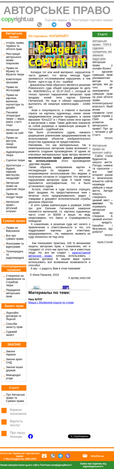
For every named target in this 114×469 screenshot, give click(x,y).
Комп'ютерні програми (13, 81)
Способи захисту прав (14, 325)
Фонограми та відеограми (15, 245)
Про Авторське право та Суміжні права (15, 398)
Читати (108, 137)
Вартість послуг (16, 423)
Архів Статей (105, 242)
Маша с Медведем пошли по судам (51, 302)
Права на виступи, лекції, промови (12, 142)
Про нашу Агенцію (17, 435)
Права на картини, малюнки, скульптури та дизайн (15, 101)
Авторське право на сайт (15, 131)
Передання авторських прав (13, 293)
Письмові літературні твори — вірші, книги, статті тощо (15, 119)
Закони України (11, 353)
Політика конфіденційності (56, 465)
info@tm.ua (97, 456)
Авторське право (57, 10)
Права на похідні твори (14, 195)
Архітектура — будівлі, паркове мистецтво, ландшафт (15, 172)
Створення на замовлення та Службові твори (15, 280)
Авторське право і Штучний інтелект (12, 206)
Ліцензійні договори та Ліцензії (13, 316)
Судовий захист (11, 333)
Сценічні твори (15, 160)
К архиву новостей (79, 277)
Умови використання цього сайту (19, 465)
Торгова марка (55, 20)
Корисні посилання (18, 412)
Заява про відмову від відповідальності (93, 465)
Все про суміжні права (14, 237)
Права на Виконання (13, 229)
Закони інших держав (14, 369)
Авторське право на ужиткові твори (15, 186)
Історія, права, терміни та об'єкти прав (15, 46)
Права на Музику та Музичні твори (15, 71)
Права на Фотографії (13, 88)
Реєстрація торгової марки (91, 20)
